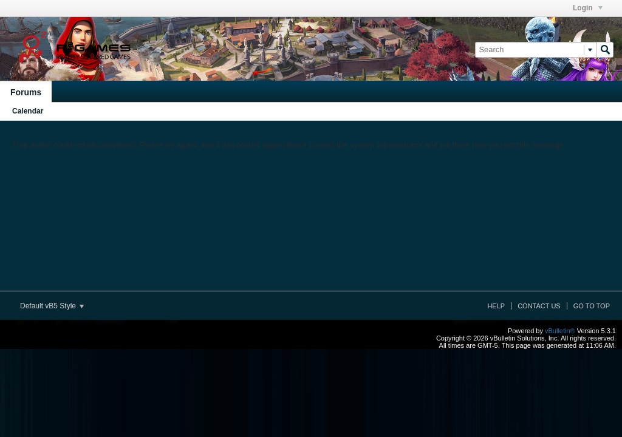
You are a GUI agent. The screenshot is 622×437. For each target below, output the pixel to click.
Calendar (27, 111)
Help (496, 306)
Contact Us (539, 306)
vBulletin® (560, 330)
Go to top (591, 306)
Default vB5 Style (52, 306)
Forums (25, 92)
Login (588, 8)
